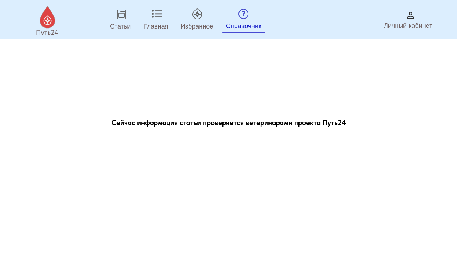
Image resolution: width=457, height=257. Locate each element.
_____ (244, 24)
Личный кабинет (408, 25)
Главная (156, 26)
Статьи (120, 26)
